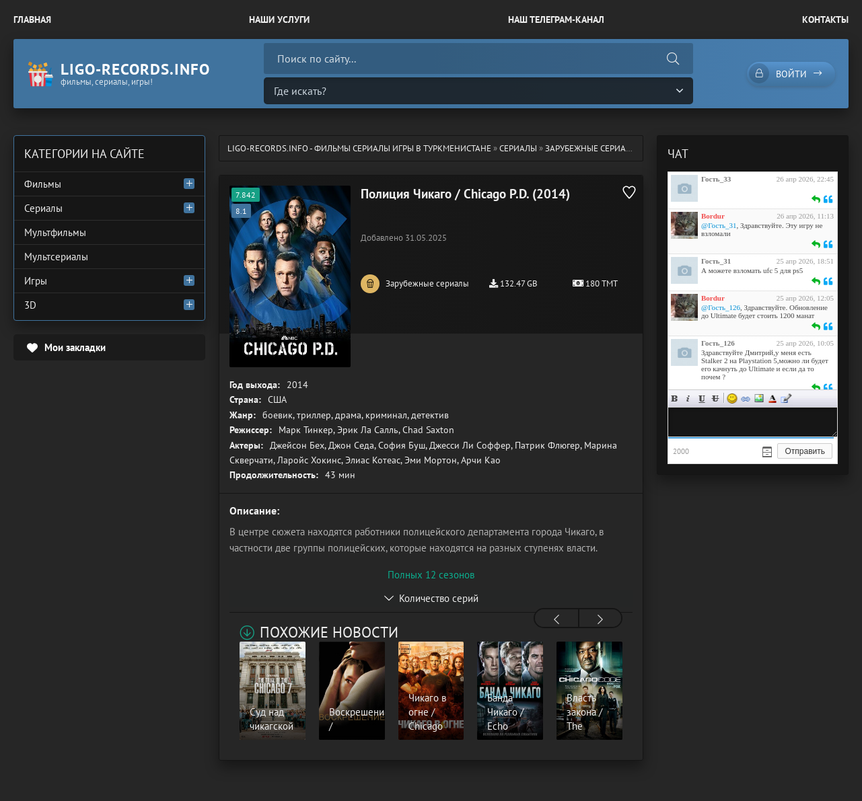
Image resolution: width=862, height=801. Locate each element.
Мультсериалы (56, 256)
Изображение (759, 398)
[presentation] (556, 619)
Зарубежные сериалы (591, 148)
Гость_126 (718, 343)
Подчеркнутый (702, 398)
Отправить (805, 451)
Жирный (675, 398)
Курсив (688, 398)
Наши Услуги (279, 19)
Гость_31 (716, 261)
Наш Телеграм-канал (556, 19)
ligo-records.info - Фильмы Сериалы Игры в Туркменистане (359, 148)
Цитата (786, 398)
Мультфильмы (55, 232)
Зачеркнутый (715, 398)
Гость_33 (716, 179)
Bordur (713, 216)
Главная (32, 19)
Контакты (825, 19)
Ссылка (745, 398)
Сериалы (518, 148)
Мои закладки (75, 347)
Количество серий (438, 598)
